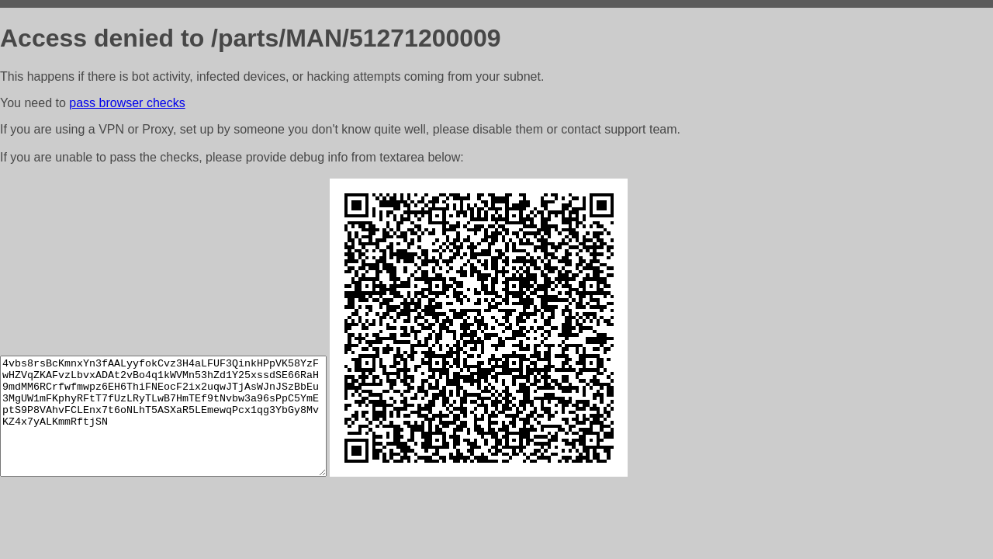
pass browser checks (127, 102)
